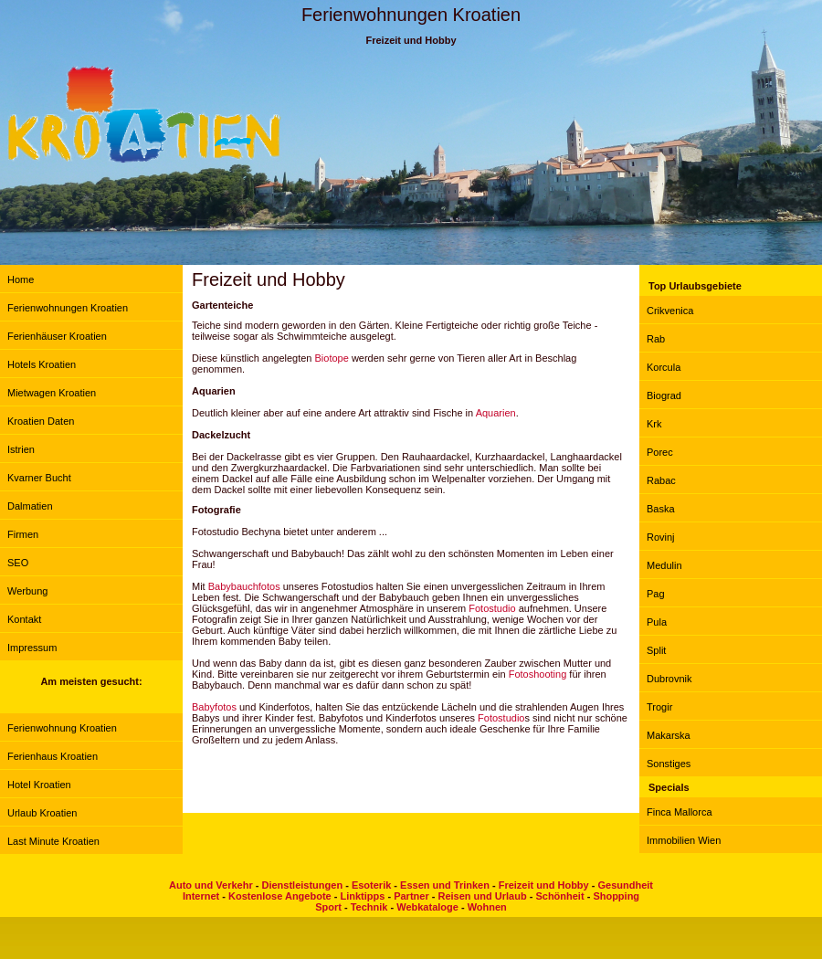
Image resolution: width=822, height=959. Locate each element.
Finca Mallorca (679, 811)
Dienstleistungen (301, 885)
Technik (369, 906)
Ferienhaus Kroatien (52, 756)
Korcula (663, 367)
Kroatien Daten (40, 421)
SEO (17, 562)
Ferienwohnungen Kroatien (67, 307)
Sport (328, 906)
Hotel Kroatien (39, 784)
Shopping (616, 895)
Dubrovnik (669, 678)
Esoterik (371, 885)
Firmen (22, 534)
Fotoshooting (538, 674)
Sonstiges (668, 763)
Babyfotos (214, 706)
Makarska (668, 735)
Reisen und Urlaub (481, 895)
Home (20, 279)
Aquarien (496, 412)
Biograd (664, 395)
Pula (657, 621)
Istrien (21, 449)
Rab (656, 338)
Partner (411, 895)
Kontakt (24, 619)
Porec (660, 452)
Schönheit (559, 895)
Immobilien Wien (684, 840)
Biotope (332, 358)
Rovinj (661, 537)
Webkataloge (427, 906)
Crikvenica (670, 310)
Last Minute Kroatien (53, 841)
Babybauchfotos (244, 586)
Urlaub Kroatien (42, 812)
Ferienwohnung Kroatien (62, 727)
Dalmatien (30, 506)
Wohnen (487, 906)
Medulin (664, 565)
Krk (654, 423)
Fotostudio (492, 608)
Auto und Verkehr (211, 885)
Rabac (661, 480)
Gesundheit (625, 885)
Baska (661, 508)
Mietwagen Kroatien (51, 392)
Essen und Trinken (445, 885)
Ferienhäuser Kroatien (57, 336)
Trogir (659, 706)
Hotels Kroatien (41, 364)
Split (656, 650)
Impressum (32, 647)
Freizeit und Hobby (544, 885)
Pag (656, 593)
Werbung (27, 590)
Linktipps (362, 895)
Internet (201, 895)
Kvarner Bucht (39, 477)
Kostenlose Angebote (280, 895)
